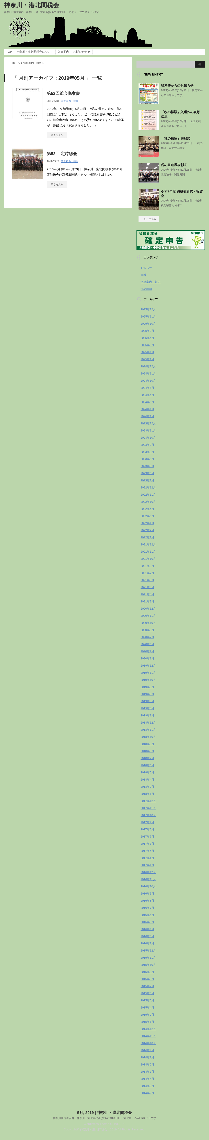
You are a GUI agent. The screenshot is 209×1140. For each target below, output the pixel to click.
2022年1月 (147, 537)
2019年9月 (147, 687)
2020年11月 (148, 615)
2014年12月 (148, 1028)
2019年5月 (147, 701)
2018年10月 (148, 736)
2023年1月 (147, 480)
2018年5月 (147, 772)
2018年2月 (147, 786)
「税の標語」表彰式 (175, 138)
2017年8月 (147, 829)
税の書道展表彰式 (174, 165)
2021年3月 (147, 601)
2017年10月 (148, 815)
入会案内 (63, 51)
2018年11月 (148, 729)
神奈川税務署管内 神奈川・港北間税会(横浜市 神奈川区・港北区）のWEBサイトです (104, 1117)
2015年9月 (147, 972)
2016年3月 (147, 936)
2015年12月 (148, 950)
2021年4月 (147, 594)
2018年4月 (147, 779)
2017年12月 (148, 801)
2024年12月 (148, 366)
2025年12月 (148, 309)
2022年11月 (148, 494)
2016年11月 (148, 879)
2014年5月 (147, 1071)
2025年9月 (147, 330)
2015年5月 (147, 1000)
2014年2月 (147, 1093)
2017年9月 (147, 822)
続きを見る (57, 135)
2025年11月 (148, 316)
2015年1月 (147, 1021)
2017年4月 (147, 858)
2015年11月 (148, 957)
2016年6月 (147, 915)
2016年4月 (147, 929)
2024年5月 (147, 402)
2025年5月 (147, 345)
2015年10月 (148, 964)
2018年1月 (147, 793)
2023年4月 (147, 473)
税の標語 (146, 289)
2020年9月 (147, 630)
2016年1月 (147, 943)
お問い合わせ (81, 51)
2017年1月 (147, 865)
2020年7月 (147, 637)
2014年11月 (148, 1036)
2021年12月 (148, 544)
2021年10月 (148, 558)
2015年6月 (147, 993)
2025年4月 (147, 352)
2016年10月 (148, 886)
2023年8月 (147, 451)
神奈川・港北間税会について (34, 51)
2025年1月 (147, 359)
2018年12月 (148, 722)
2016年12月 (148, 872)
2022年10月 (148, 501)
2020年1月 (147, 658)
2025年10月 (148, 323)
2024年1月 (147, 416)
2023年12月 (148, 423)
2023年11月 (148, 430)
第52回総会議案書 (63, 93)
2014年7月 (147, 1057)
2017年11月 (148, 808)
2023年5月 (147, 466)
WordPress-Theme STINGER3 (104, 1123)
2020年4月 (147, 644)
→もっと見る (148, 218)
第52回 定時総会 (62, 153)
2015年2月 (147, 1014)
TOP (9, 51)
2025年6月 (147, 337)
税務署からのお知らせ (177, 85)
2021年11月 (148, 551)
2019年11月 (148, 672)
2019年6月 (147, 694)
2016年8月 (147, 900)
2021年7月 (147, 573)
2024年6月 (147, 394)
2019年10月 (148, 679)
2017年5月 (147, 850)
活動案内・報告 (69, 101)
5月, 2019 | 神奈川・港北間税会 (104, 1112)
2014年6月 (147, 1064)
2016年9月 (147, 893)
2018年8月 (147, 751)
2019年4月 (147, 708)
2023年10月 (148, 437)
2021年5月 (147, 587)
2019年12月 (148, 665)
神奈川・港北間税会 (31, 5)
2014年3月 (147, 1085)
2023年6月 (147, 459)
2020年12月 (148, 608)
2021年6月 (147, 580)
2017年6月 (147, 843)
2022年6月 (147, 508)
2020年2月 (147, 651)
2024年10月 (148, 380)
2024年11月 (148, 373)
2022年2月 (147, 530)
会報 (143, 274)
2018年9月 (147, 744)
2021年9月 (147, 565)
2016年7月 (147, 907)
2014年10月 (148, 1043)
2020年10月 (148, 622)
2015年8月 (147, 979)
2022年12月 (148, 487)
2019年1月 (147, 715)
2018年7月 (147, 758)
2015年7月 (147, 986)
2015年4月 (147, 1007)
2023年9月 (147, 444)
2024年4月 (147, 409)
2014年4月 (147, 1078)
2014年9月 (147, 1050)
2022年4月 (147, 523)
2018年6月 (147, 765)
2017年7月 (147, 836)
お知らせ (146, 267)
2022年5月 (147, 516)
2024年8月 (147, 387)
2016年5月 (147, 922)
